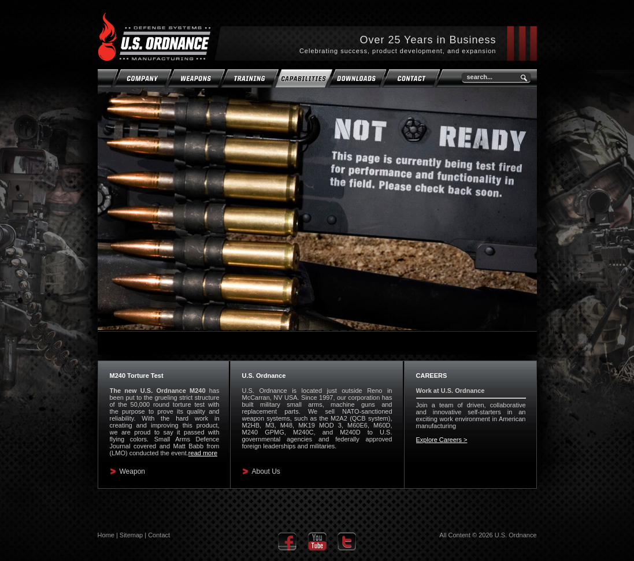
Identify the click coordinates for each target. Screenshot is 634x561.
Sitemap (131, 535)
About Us (266, 471)
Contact (159, 535)
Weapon (132, 471)
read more (202, 452)
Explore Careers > (442, 439)
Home (106, 535)
